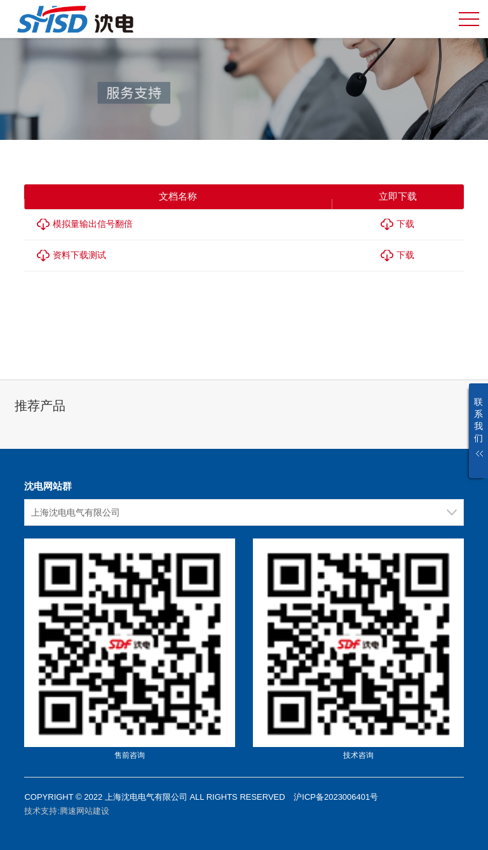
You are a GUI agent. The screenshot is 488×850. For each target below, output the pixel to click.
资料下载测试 (79, 255)
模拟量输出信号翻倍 (93, 224)
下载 (405, 224)
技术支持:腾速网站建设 (66, 811)
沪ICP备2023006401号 (336, 797)
